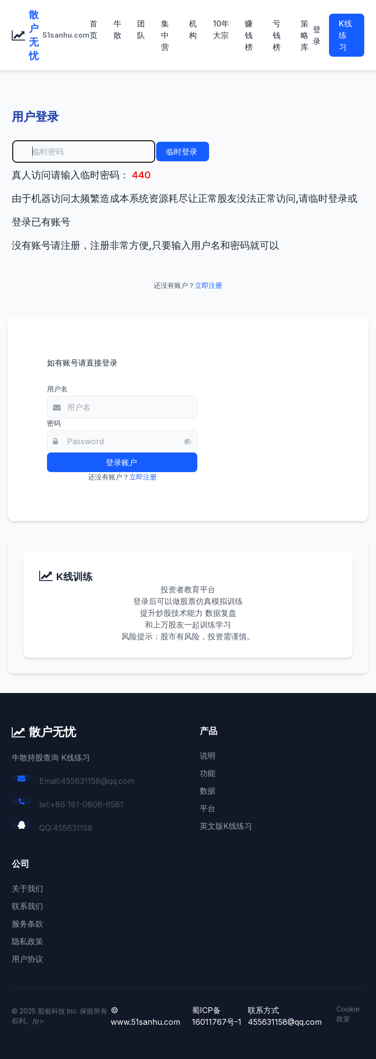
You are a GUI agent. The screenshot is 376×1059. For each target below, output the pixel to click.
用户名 (57, 389)
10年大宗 (221, 29)
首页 (93, 29)
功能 (207, 773)
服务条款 (27, 924)
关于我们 (27, 888)
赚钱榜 (249, 35)
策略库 (304, 35)
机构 (193, 29)
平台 (207, 808)
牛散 (117, 29)
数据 (207, 791)
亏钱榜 (277, 35)
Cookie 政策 (348, 1014)
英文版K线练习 (226, 826)
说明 (207, 755)
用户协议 (27, 959)
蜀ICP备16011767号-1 (216, 1016)
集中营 (165, 35)
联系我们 (27, 906)
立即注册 (208, 285)
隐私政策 (27, 941)
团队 (141, 29)
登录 (317, 35)
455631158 (73, 828)
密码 (54, 423)
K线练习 (345, 35)
